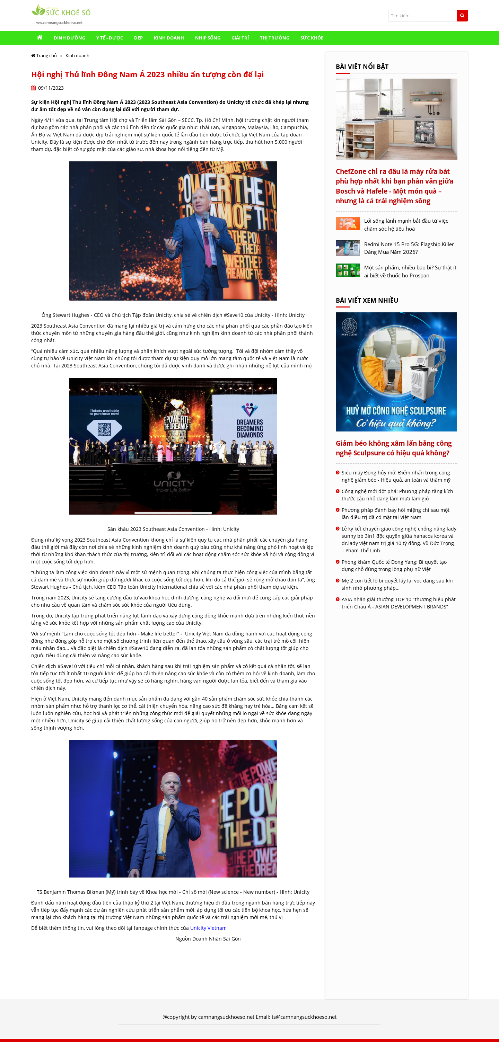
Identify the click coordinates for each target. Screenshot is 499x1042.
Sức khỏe (311, 38)
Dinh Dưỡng (69, 38)
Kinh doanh (169, 38)
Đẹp (138, 38)
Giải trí (240, 38)
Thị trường (274, 38)
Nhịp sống (207, 38)
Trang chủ (44, 55)
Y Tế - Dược (109, 38)
